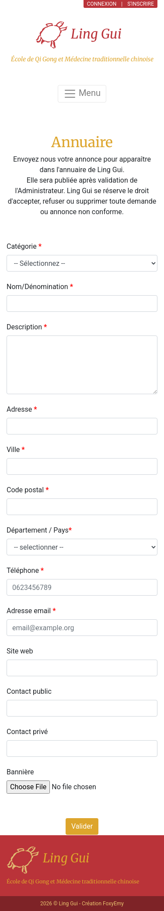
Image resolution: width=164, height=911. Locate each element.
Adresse (22, 409)
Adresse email (31, 611)
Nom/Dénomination (40, 286)
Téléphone (25, 570)
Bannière (20, 772)
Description (27, 327)
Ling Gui (78, 35)
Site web (20, 651)
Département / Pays (39, 530)
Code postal (28, 490)
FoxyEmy (113, 903)
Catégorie (24, 246)
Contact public (29, 691)
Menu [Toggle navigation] (82, 93)
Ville (16, 449)
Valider (82, 826)
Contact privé (27, 731)
